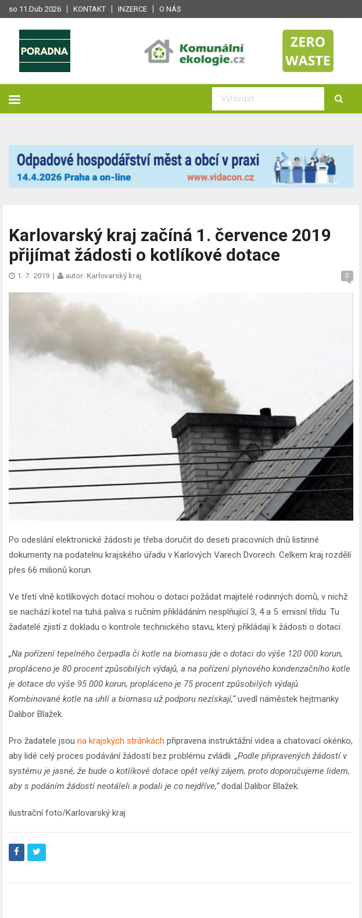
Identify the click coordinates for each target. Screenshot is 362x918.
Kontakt (89, 9)
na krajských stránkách (120, 741)
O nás (170, 9)
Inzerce (132, 9)
